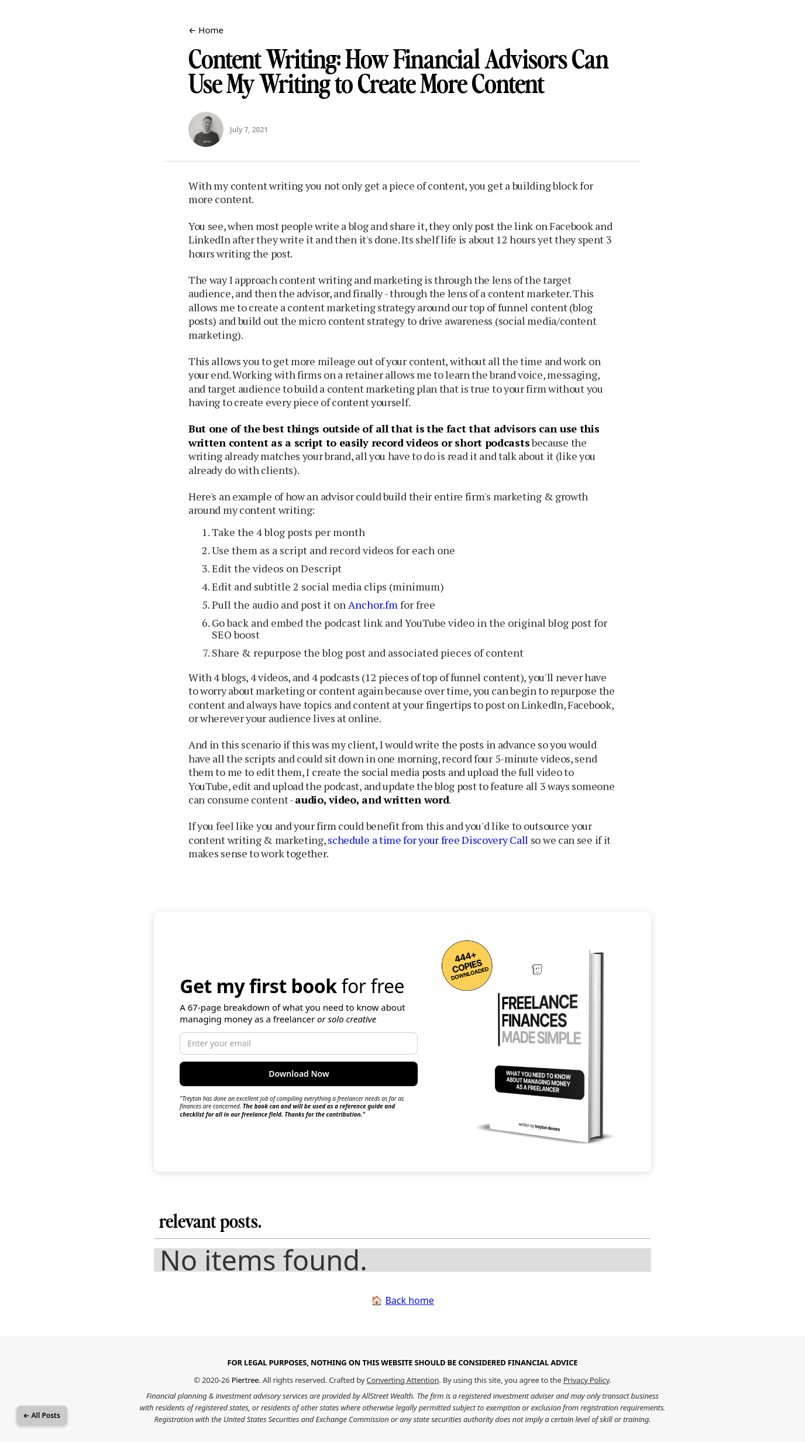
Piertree (245, 1380)
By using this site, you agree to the (526, 1380)
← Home (205, 30)
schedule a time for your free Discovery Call (428, 840)
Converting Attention (402, 1380)
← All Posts (41, 1415)
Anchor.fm (373, 605)
